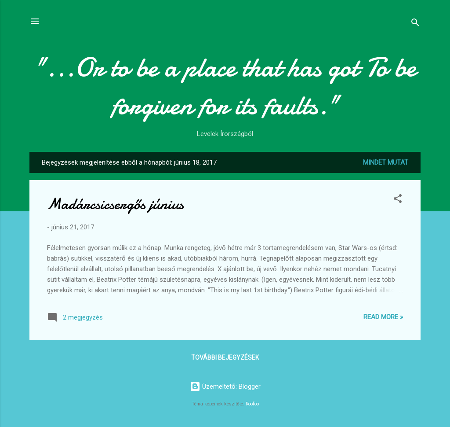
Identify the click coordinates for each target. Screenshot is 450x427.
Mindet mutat (385, 162)
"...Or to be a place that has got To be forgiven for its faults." (225, 86)
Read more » (383, 317)
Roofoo (252, 404)
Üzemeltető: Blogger (225, 386)
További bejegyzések (225, 357)
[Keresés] (415, 24)
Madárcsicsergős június (115, 204)
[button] (397, 200)
